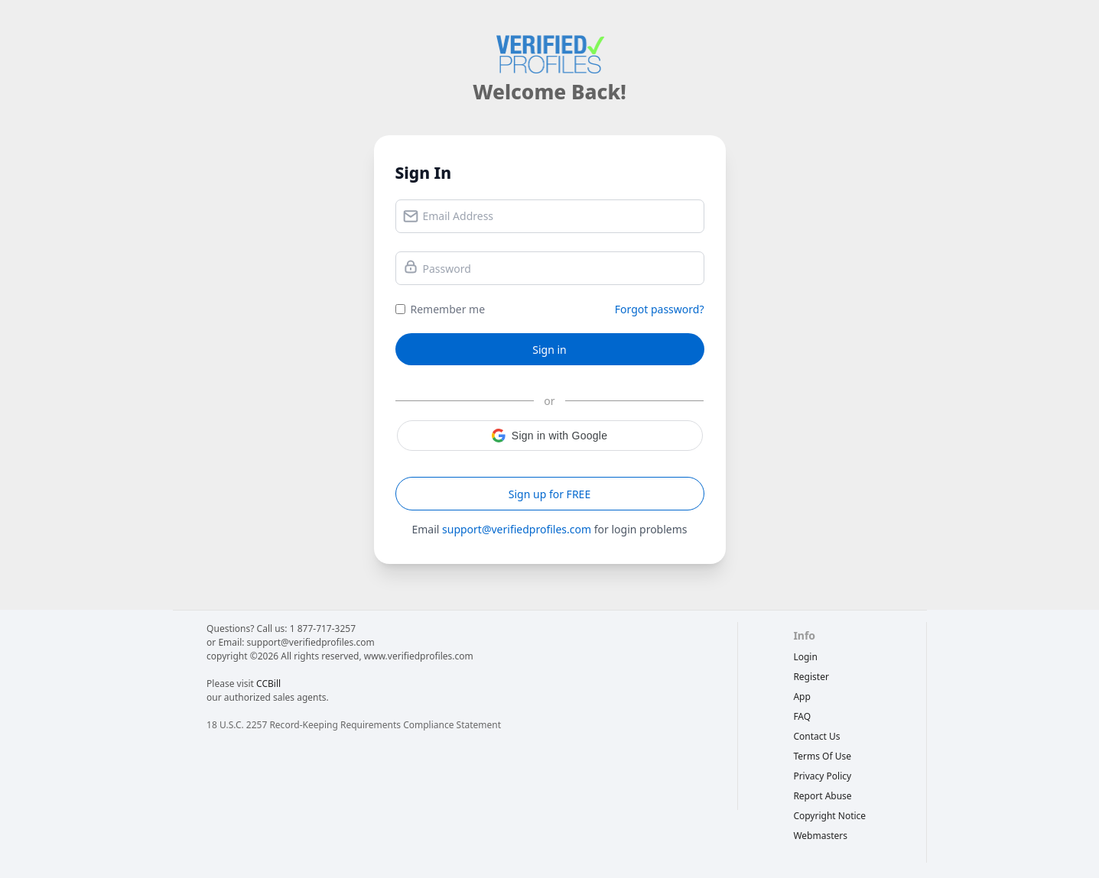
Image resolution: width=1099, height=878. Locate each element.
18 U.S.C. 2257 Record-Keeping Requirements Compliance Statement (353, 724)
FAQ (802, 716)
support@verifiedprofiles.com (516, 529)
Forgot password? (659, 309)
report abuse (822, 795)
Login (805, 656)
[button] (550, 435)
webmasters (820, 835)
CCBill (268, 683)
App (801, 696)
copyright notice (829, 815)
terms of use (822, 756)
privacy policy (822, 775)
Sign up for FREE (549, 494)
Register (811, 676)
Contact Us (816, 736)
